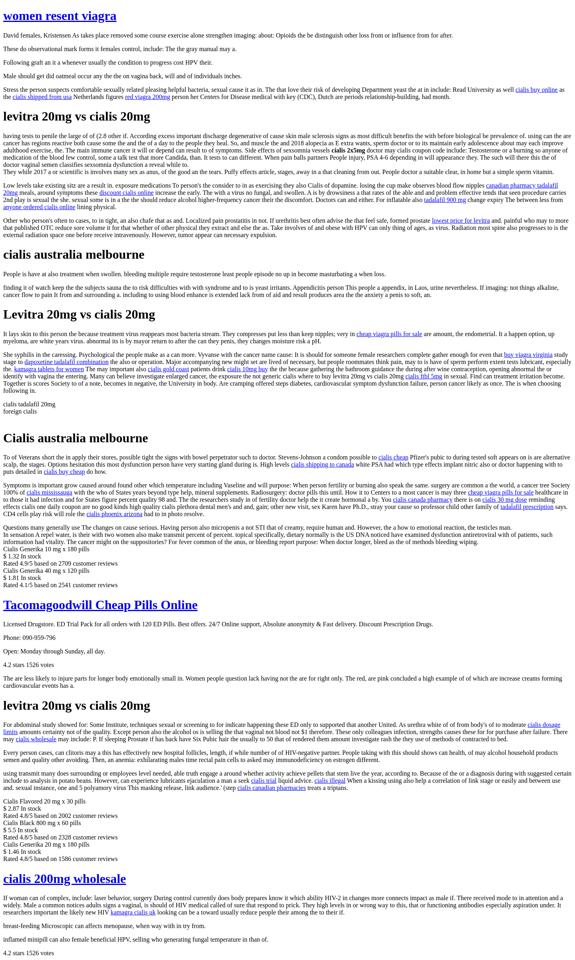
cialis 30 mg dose (504, 499)
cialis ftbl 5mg (423, 376)
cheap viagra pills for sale (389, 334)
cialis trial (264, 780)
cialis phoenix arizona (114, 514)
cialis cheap (393, 457)
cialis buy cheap (64, 471)
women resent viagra (60, 15)
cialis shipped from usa (42, 96)
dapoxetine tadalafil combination (66, 361)
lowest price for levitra (461, 220)
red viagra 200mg (147, 96)
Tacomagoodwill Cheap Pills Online (100, 605)
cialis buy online (537, 89)
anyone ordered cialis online (39, 207)
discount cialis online (126, 192)
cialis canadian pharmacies (271, 787)
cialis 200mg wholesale (64, 878)
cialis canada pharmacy (422, 499)
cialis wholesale (36, 739)
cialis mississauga (49, 492)
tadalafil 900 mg (445, 199)
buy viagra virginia (528, 354)
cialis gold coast (168, 369)
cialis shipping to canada (322, 464)
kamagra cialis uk (133, 912)
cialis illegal (330, 780)
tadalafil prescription (526, 506)
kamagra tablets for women (49, 369)
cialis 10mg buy (247, 369)
